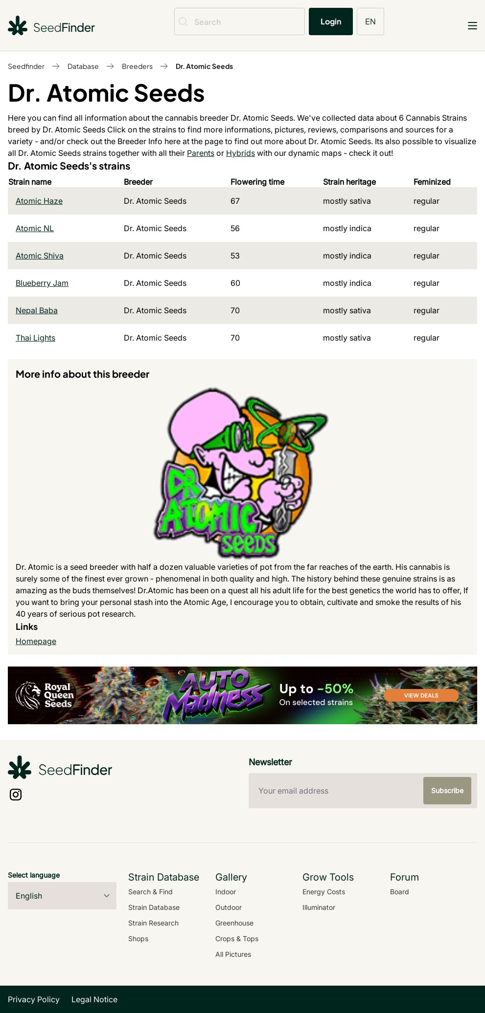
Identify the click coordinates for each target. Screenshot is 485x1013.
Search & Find (150, 891)
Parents (200, 153)
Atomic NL (35, 228)
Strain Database (154, 907)
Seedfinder (26, 66)
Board (399, 891)
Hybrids (240, 153)
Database (83, 66)
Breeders (137, 66)
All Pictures (233, 954)
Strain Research (153, 923)
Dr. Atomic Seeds (204, 66)
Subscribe (447, 790)
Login (331, 21)
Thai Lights (35, 338)
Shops (138, 938)
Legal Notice (94, 999)
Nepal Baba (37, 310)
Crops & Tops (236, 938)
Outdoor (228, 907)
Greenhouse (234, 923)
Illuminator (318, 907)
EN (370, 21)
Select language (34, 875)
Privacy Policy (34, 999)
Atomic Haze (39, 201)
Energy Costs (323, 891)
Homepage (36, 641)
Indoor (225, 891)
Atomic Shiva (40, 255)
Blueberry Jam (42, 283)
